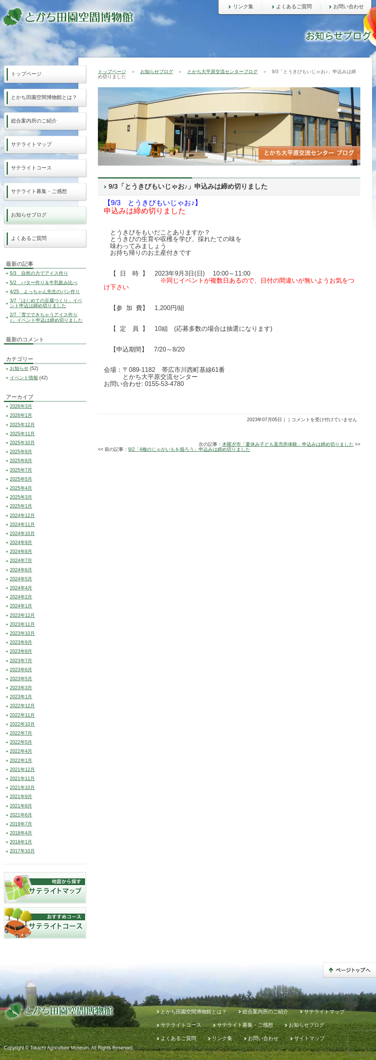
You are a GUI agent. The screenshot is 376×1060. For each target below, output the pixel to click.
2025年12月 (22, 424)
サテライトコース (31, 168)
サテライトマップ (31, 144)
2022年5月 (21, 742)
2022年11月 (22, 715)
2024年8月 (21, 551)
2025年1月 (21, 506)
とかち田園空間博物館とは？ (44, 97)
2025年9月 (21, 451)
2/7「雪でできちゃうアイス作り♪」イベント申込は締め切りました (46, 317)
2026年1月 (21, 415)
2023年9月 (21, 642)
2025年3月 (21, 497)
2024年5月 (21, 579)
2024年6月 (21, 570)
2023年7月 (21, 660)
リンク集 (243, 6)
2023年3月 (21, 687)
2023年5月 (21, 678)
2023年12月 (22, 615)
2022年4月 (21, 751)
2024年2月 (21, 597)
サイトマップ (309, 1038)
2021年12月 (22, 769)
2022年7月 (21, 733)
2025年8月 (21, 460)
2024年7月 (21, 560)
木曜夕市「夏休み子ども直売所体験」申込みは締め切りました (288, 444)
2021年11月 (22, 778)
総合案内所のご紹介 (34, 121)
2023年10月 (22, 633)
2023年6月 (21, 669)
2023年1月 (21, 696)
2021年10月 (22, 787)
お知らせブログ (156, 71)
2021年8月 (21, 806)
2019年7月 (21, 824)
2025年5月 (21, 479)
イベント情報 (24, 377)
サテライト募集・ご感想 (39, 191)
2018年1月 (21, 842)
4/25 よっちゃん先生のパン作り (45, 291)
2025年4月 (21, 488)
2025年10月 (22, 442)
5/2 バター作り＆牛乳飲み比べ (44, 282)
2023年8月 (21, 651)
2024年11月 (22, 524)
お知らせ (19, 368)
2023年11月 (22, 624)
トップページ (112, 71)
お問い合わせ (348, 6)
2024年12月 (22, 515)
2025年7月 (21, 470)
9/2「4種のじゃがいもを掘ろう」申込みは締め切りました (189, 449)
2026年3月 (21, 406)
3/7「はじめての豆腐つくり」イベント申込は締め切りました (46, 303)
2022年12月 (22, 705)
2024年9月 (21, 542)
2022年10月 (22, 724)
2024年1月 (21, 606)
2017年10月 (22, 851)
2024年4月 (21, 588)
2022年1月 (21, 760)
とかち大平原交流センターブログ (222, 71)
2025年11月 (22, 433)
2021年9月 (21, 796)
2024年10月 (22, 533)
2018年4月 (21, 833)
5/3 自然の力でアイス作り (39, 273)
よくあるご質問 (294, 6)
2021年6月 (21, 815)
